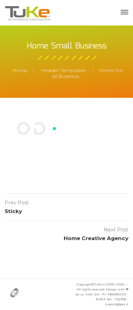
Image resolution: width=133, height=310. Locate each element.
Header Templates (63, 70)
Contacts (66, 152)
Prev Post (17, 203)
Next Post (116, 230)
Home (20, 70)
